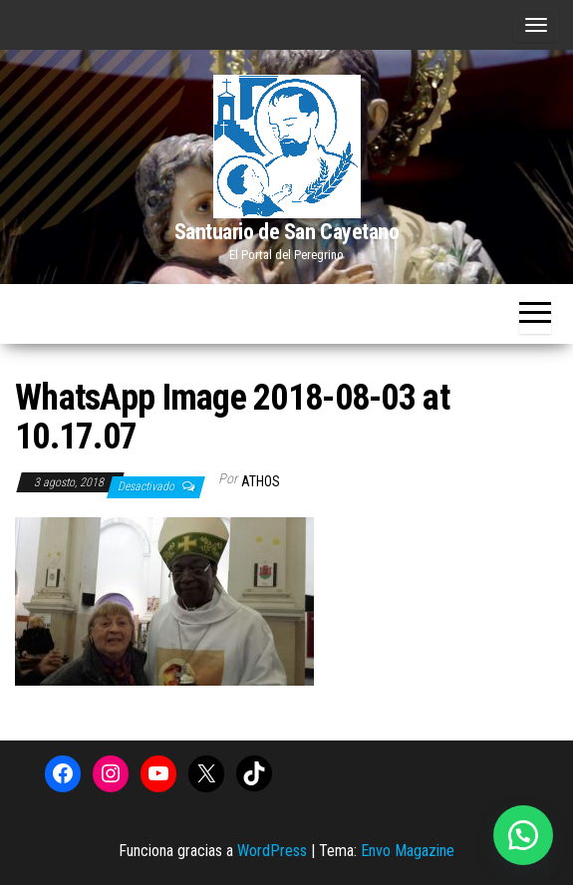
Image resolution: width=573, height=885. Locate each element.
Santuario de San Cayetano (287, 231)
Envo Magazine (407, 850)
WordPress (272, 850)
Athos (260, 481)
